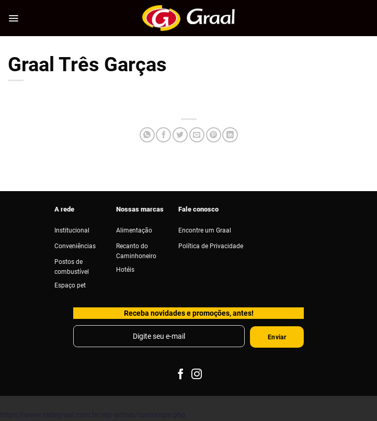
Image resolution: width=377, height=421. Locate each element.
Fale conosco (198, 209)
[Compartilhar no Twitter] (180, 134)
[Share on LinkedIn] (229, 134)
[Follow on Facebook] (180, 375)
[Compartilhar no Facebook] (163, 134)
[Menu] (13, 18)
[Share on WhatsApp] (147, 134)
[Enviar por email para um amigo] (196, 134)
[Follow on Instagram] (196, 375)
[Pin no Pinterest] (213, 134)
